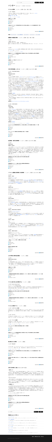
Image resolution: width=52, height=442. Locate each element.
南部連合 (17, 214)
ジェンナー (11, 50)
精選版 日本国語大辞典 (13, 37)
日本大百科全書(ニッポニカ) (14, 69)
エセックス (17, 211)
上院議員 (26, 214)
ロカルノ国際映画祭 (20, 34)
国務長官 (20, 214)
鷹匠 (16, 15)
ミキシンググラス (26, 34)
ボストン (38, 225)
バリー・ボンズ (31, 77)
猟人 (14, 15)
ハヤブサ (35, 13)
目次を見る (14, 93)
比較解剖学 (17, 113)
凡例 (28, 123)
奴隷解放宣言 (20, 183)
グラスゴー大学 (19, 203)
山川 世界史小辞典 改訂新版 (14, 255)
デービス (36, 214)
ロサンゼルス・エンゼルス (26, 95)
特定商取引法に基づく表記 (37, 436)
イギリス (16, 49)
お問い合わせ (42, 436)
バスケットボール (27, 81)
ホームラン (41, 77)
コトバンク (11, 2)
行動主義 (35, 234)
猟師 (10, 15)
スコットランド (14, 109)
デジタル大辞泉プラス (13, 305)
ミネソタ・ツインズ (33, 76)
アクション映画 (38, 34)
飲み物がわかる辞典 (12, 341)
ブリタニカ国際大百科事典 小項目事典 (16, 172)
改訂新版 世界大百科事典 (13, 140)
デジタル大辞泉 (11, 9)
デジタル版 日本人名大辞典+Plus (15, 281)
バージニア (14, 211)
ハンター (13, 205)
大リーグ (21, 76)
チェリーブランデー (13, 34)
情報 (27, 123)
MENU (9, 0)
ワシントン (14, 177)
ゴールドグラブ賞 (18, 85)
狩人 (12, 15)
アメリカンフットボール (34, 81)
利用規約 (33, 436)
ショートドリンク (32, 34)
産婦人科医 (13, 202)
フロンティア (23, 225)
